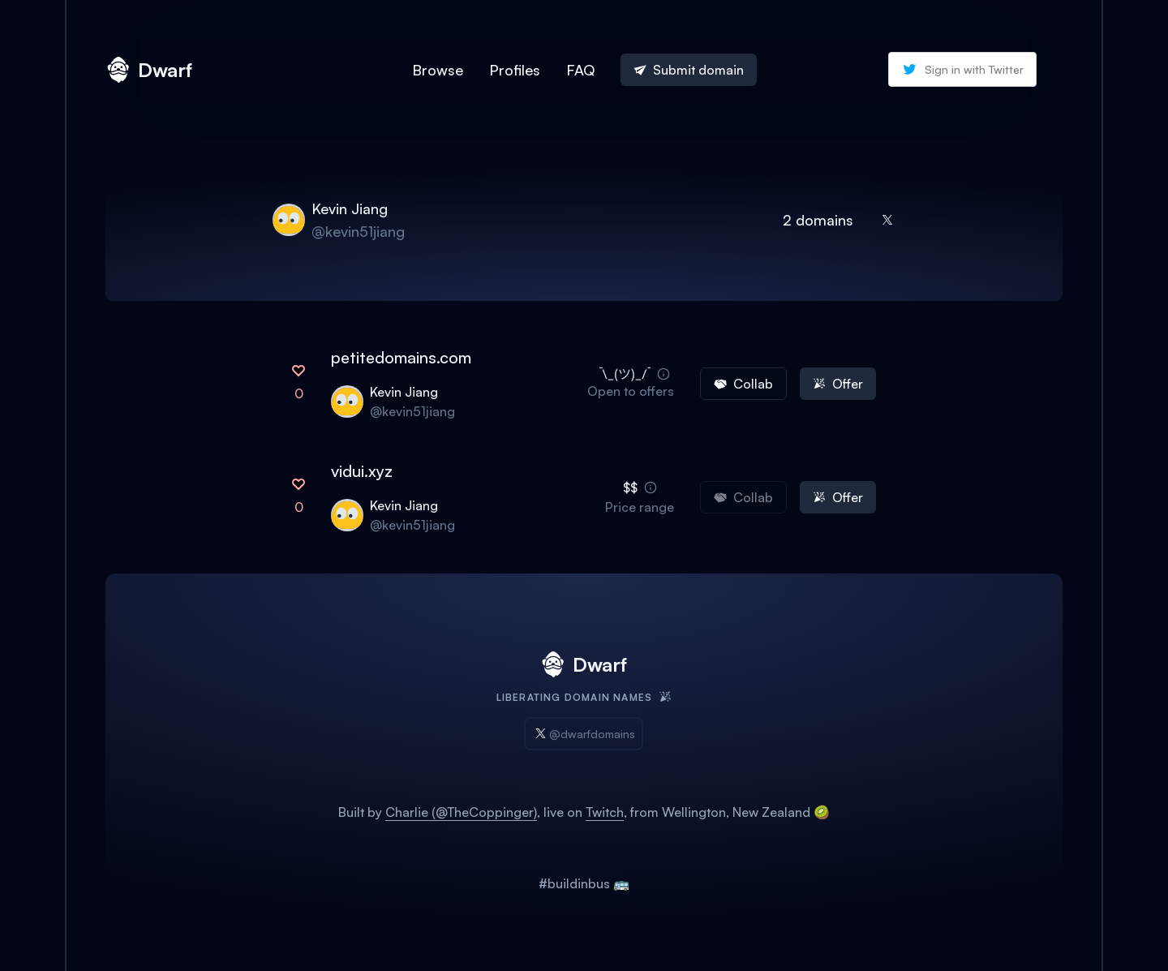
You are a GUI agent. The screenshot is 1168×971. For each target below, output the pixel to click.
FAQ (580, 70)
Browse (437, 70)
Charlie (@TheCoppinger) (461, 812)
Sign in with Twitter (962, 69)
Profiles (514, 70)
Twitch (605, 812)
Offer (838, 384)
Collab (743, 384)
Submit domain (688, 70)
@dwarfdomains (583, 733)
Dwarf (148, 70)
